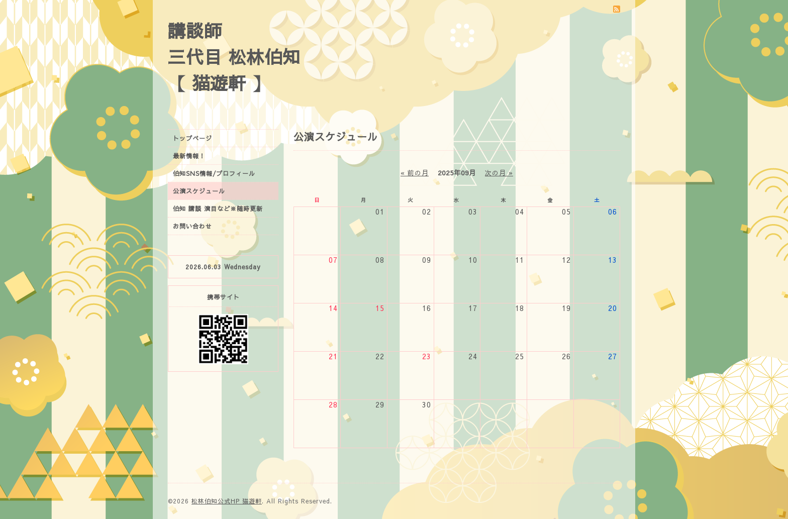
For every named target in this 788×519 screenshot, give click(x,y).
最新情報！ (189, 156)
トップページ (192, 138)
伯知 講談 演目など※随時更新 (218, 208)
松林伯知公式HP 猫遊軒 (226, 501)
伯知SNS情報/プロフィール (214, 173)
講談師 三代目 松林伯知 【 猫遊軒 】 (234, 56)
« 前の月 (415, 172)
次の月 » (499, 172)
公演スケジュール (199, 191)
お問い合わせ (192, 226)
